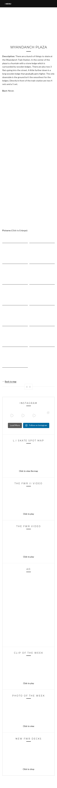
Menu (8, 4)
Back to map (10, 381)
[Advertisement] (28, 124)
